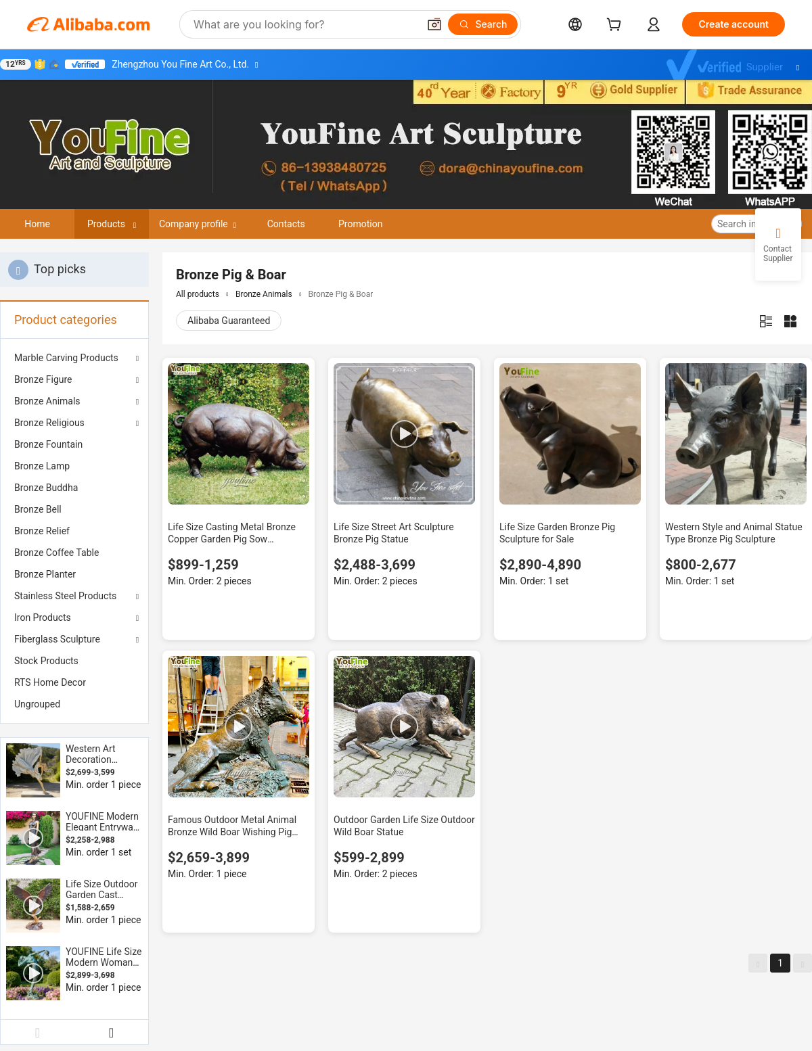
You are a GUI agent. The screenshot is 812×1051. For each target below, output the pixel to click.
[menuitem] (74, 444)
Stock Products (46, 660)
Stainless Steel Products (65, 595)
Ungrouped (37, 704)
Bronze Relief (42, 531)
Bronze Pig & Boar (341, 294)
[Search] (483, 24)
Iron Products (42, 617)
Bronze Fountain (48, 444)
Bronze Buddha (46, 487)
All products (197, 294)
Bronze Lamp (42, 466)
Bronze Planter (45, 574)
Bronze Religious (49, 422)
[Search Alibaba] (304, 24)
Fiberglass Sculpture (57, 639)
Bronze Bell (38, 509)
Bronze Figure (43, 379)
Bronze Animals (47, 401)
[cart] (616, 26)
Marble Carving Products (66, 357)
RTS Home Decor (50, 682)
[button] (434, 24)
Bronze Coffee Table (56, 552)
